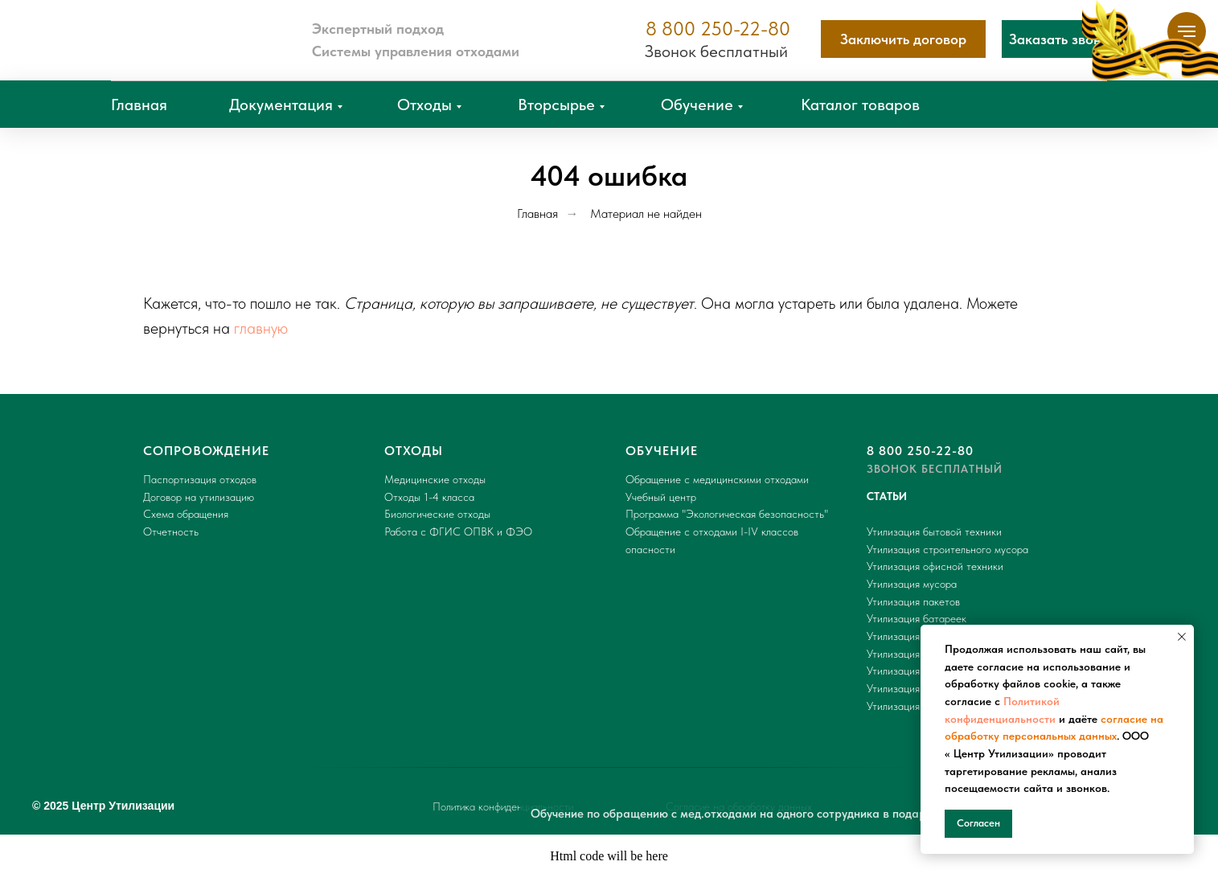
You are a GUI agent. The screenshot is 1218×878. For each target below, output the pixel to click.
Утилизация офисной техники (935, 566)
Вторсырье (556, 104)
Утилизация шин (904, 653)
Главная (139, 104)
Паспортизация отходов (199, 479)
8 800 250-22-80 (718, 28)
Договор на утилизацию (198, 496)
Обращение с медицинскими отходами (717, 479)
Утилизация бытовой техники (934, 531)
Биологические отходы (437, 513)
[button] (1063, 39)
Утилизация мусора (912, 583)
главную (261, 328)
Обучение (697, 104)
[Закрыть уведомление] (1182, 637)
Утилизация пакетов (913, 601)
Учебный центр (660, 496)
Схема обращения (185, 513)
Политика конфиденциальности (503, 806)
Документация (281, 104)
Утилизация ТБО (905, 706)
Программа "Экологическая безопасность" (726, 513)
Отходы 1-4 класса (429, 496)
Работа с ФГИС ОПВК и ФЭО (458, 531)
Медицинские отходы (435, 479)
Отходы (424, 104)
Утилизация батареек (916, 618)
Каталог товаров (860, 104)
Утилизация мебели (912, 688)
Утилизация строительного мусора (947, 549)
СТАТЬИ (887, 496)
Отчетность (171, 531)
